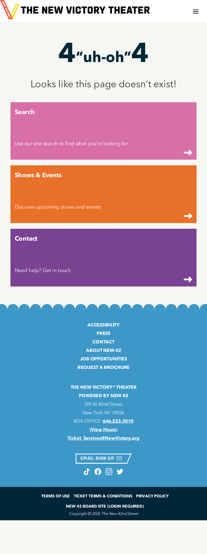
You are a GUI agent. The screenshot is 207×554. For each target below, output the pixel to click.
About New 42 (103, 350)
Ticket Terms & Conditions (103, 496)
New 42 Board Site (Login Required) (105, 506)
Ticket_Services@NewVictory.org (103, 438)
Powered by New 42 (103, 395)
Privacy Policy (152, 496)
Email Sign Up (101, 458)
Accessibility (103, 325)
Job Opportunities (103, 359)
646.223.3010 (118, 421)
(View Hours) (103, 429)
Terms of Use (55, 496)
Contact (103, 342)
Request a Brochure (103, 367)
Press (103, 333)
